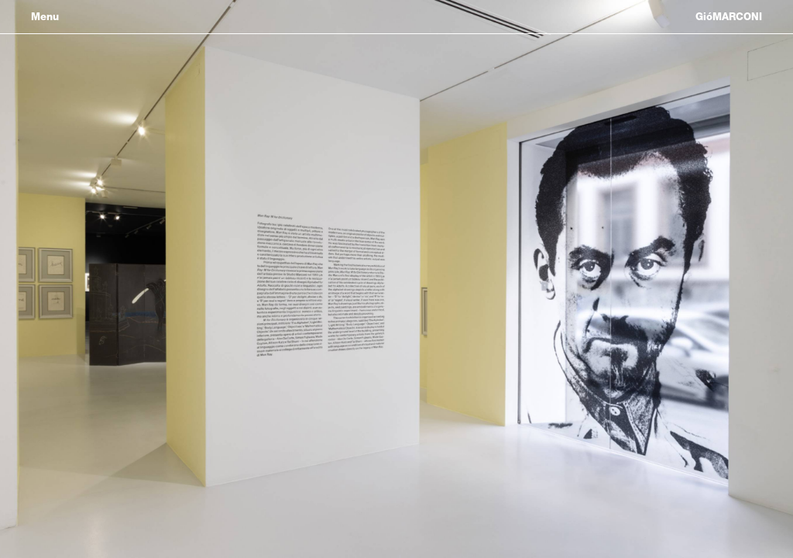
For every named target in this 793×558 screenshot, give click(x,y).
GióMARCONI (728, 17)
